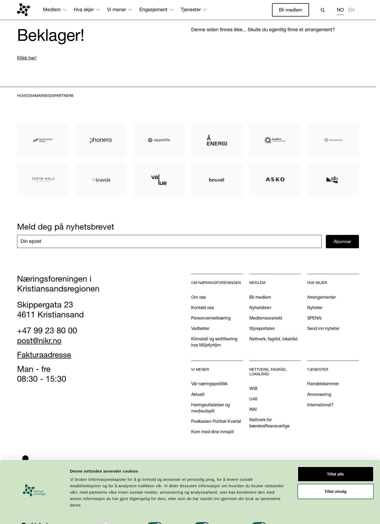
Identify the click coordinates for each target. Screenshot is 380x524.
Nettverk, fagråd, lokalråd (273, 339)
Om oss (198, 297)
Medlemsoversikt (265, 318)
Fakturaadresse (45, 355)
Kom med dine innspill (212, 432)
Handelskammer (323, 384)
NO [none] (340, 10)
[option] (351, 10)
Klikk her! (27, 58)
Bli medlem (290, 10)
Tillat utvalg (335, 478)
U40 (253, 399)
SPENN (314, 318)
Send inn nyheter (323, 328)
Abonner (342, 242)
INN (253, 409)
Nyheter (314, 307)
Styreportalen (262, 328)
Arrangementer (321, 297)
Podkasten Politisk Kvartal (216, 421)
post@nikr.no (41, 341)
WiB (253, 388)
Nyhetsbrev (260, 307)
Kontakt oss (202, 307)
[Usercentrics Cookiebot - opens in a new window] (34, 514)
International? (320, 405)
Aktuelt (198, 394)
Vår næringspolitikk (209, 384)
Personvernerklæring (211, 318)
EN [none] (351, 10)
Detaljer (284, 513)
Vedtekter (200, 328)
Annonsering (319, 394)
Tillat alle (335, 461)
